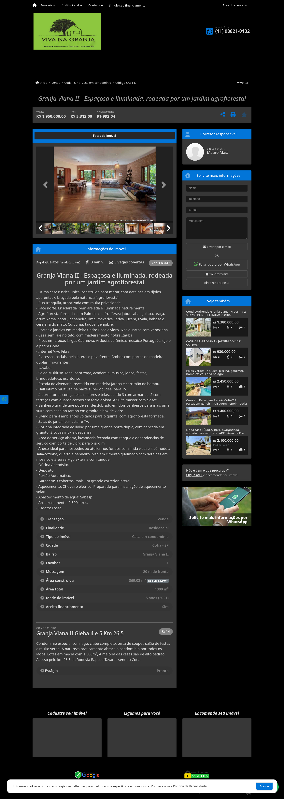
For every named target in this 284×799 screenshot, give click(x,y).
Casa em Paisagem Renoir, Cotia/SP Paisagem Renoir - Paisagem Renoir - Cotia (216, 401)
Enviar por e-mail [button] (217, 247)
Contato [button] (94, 5)
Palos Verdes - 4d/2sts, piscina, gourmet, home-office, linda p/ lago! (215, 372)
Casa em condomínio (96, 83)
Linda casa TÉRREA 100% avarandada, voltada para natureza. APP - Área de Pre (215, 431)
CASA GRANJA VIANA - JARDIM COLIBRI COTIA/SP (213, 342)
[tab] (49, 135)
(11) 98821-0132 (232, 31)
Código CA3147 (126, 83)
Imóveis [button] (46, 5)
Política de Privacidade (190, 786)
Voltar (242, 83)
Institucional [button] (70, 5)
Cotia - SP (71, 83)
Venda (55, 83)
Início (41, 83)
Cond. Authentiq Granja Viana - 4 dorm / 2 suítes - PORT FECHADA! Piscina (216, 313)
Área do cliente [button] (233, 5)
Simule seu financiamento (127, 5)
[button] (46, 185)
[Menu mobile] (35, 5)
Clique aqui (194, 475)
